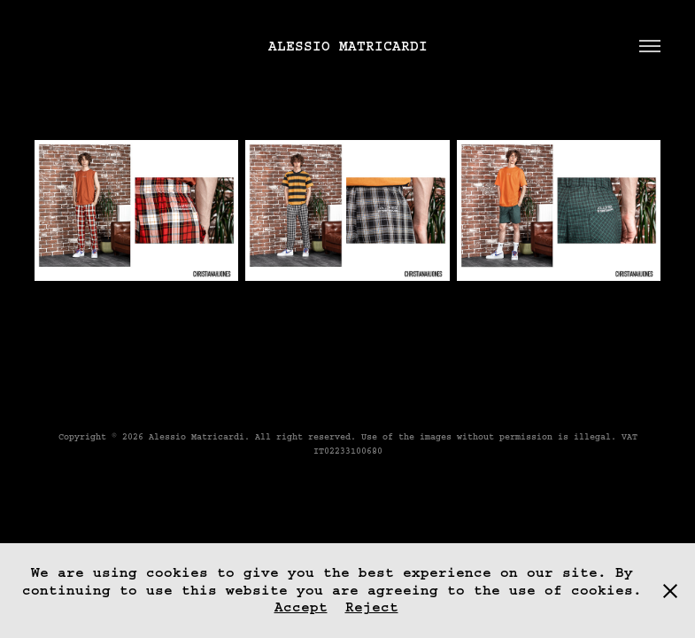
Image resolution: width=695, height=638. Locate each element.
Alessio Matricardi (348, 46)
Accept (301, 607)
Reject (371, 607)
